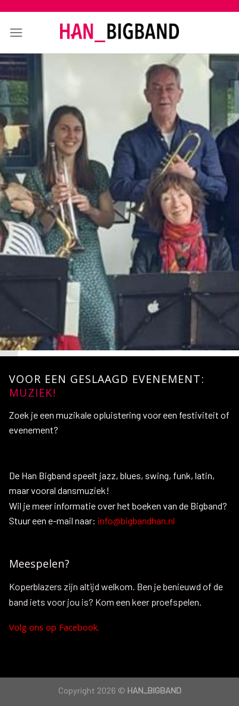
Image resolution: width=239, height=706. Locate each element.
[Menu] (16, 32)
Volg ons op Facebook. (55, 629)
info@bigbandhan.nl (136, 520)
